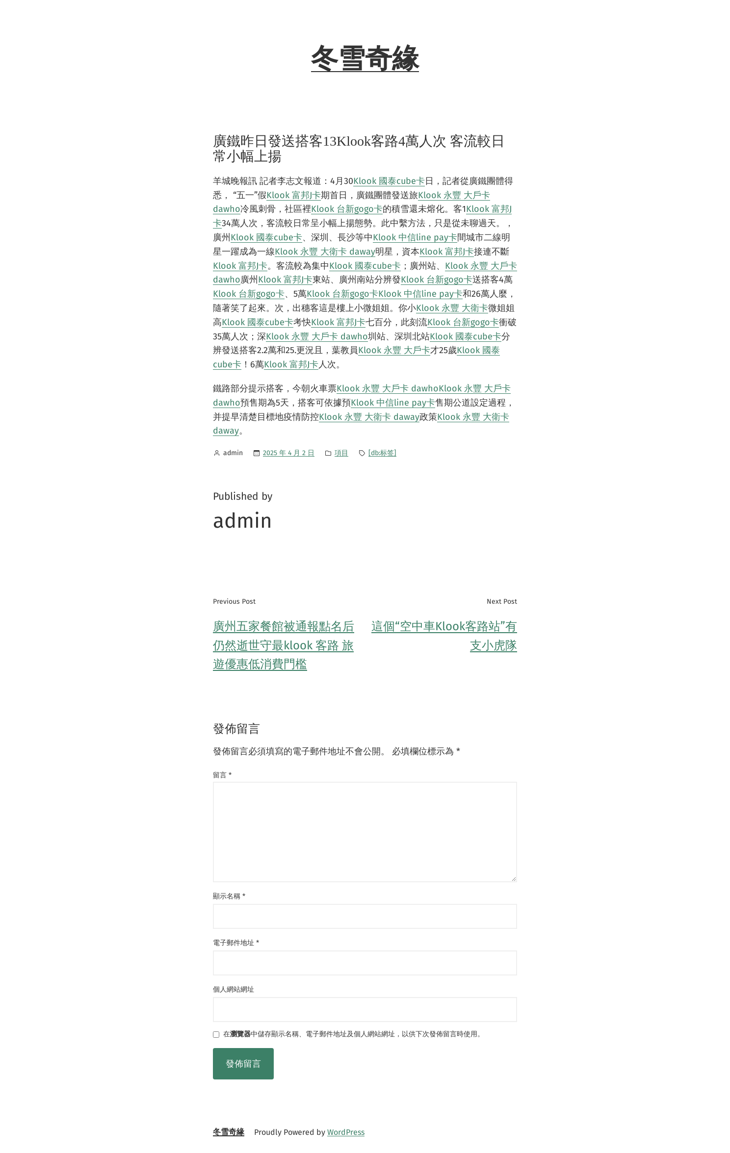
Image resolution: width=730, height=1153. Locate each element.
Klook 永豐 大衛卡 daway (325, 251)
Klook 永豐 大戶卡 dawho (317, 336)
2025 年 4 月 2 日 (288, 453)
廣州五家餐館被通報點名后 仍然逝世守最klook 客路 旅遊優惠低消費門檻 (283, 645)
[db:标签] (382, 453)
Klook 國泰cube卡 (389, 181)
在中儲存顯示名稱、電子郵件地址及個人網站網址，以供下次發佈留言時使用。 (353, 1034)
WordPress (346, 1132)
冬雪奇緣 (365, 59)
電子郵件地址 (236, 943)
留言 (222, 775)
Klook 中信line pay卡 (415, 237)
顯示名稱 (229, 896)
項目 (341, 453)
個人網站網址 (233, 989)
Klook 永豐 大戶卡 (394, 350)
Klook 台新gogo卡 (347, 209)
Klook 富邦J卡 (293, 195)
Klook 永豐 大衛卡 (452, 308)
